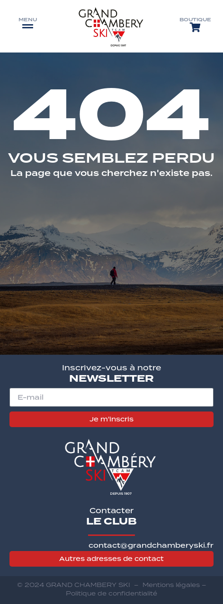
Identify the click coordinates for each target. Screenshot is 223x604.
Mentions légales (171, 585)
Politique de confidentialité (111, 593)
